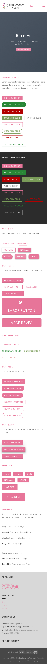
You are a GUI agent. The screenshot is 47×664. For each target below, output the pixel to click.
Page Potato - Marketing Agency (29, 661)
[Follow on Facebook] (4, 587)
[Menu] (43, 6)
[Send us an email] (13, 587)
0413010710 (13, 633)
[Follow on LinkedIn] (17, 587)
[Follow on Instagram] (8, 587)
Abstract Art (13, 652)
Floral (4, 608)
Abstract (5, 602)
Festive (5, 605)
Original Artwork (8, 584)
